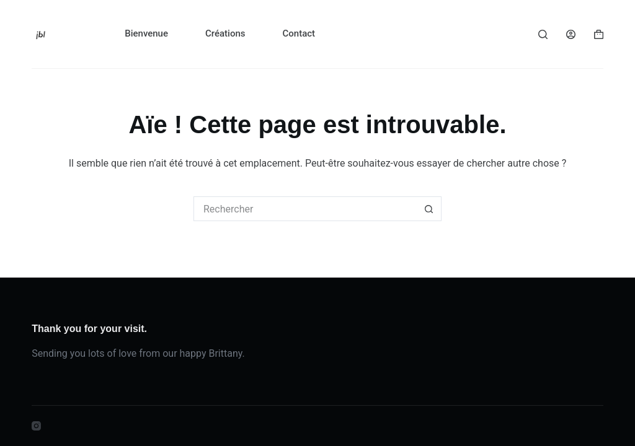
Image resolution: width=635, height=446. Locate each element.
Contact (298, 33)
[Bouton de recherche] (429, 208)
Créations (225, 33)
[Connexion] (570, 34)
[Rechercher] (543, 34)
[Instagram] (36, 426)
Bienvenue (146, 33)
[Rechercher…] (305, 208)
